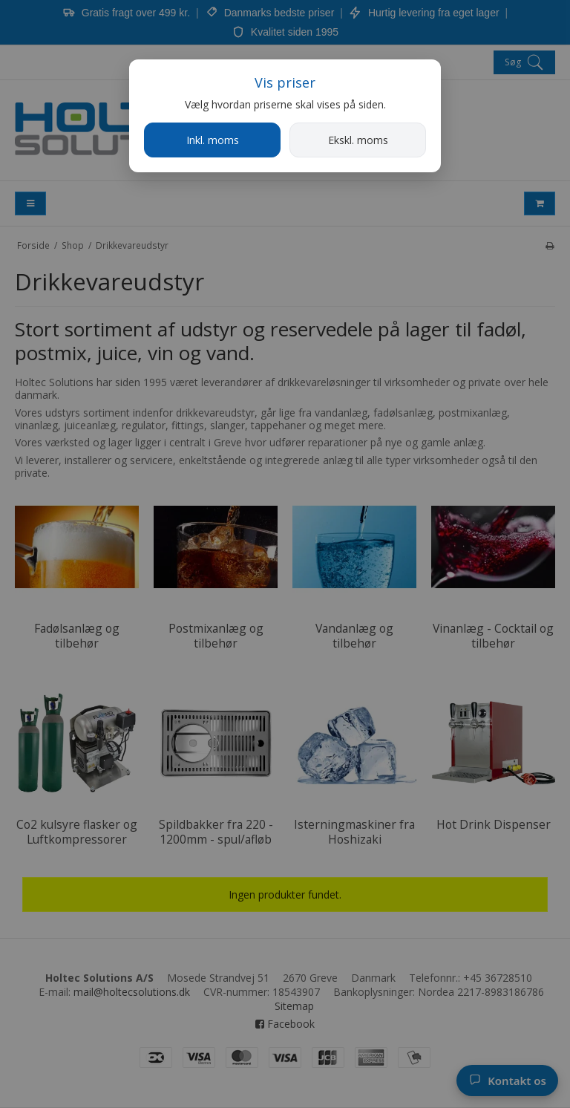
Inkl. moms (212, 140)
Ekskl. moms (358, 140)
